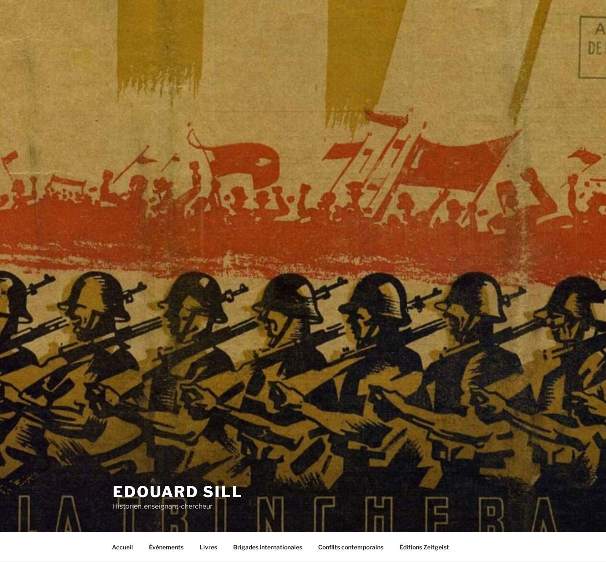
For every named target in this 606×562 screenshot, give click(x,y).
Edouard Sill (178, 491)
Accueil (122, 547)
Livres (208, 547)
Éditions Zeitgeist (424, 547)
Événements (166, 547)
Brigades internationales (267, 547)
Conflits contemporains (350, 547)
